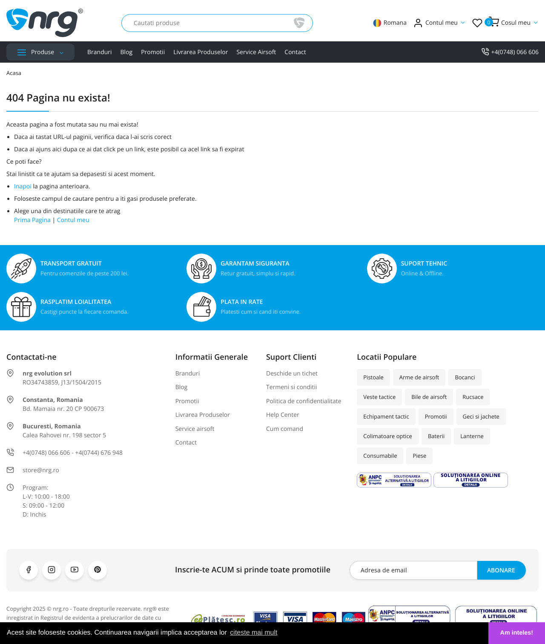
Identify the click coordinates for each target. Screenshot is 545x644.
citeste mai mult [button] (253, 632)
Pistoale (373, 377)
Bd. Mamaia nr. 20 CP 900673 (63, 409)
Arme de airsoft (419, 377)
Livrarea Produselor (200, 52)
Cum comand (284, 429)
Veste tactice (379, 397)
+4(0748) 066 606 (510, 52)
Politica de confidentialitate (303, 401)
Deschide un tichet (292, 374)
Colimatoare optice (387, 436)
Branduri (99, 52)
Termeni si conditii (291, 387)
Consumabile (380, 455)
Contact (295, 52)
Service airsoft (256, 52)
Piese (419, 455)
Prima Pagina (32, 220)
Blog (126, 52)
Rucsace (472, 397)
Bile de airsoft (429, 397)
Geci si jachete (481, 416)
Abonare (501, 570)
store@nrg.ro (41, 470)
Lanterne (471, 436)
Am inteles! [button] (517, 633)
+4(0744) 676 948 (99, 453)
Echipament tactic (386, 416)
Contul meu (73, 220)
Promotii (153, 52)
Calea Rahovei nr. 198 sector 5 (64, 435)
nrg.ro (61, 608)
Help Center (282, 415)
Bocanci (465, 377)
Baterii (436, 436)
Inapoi (23, 186)
